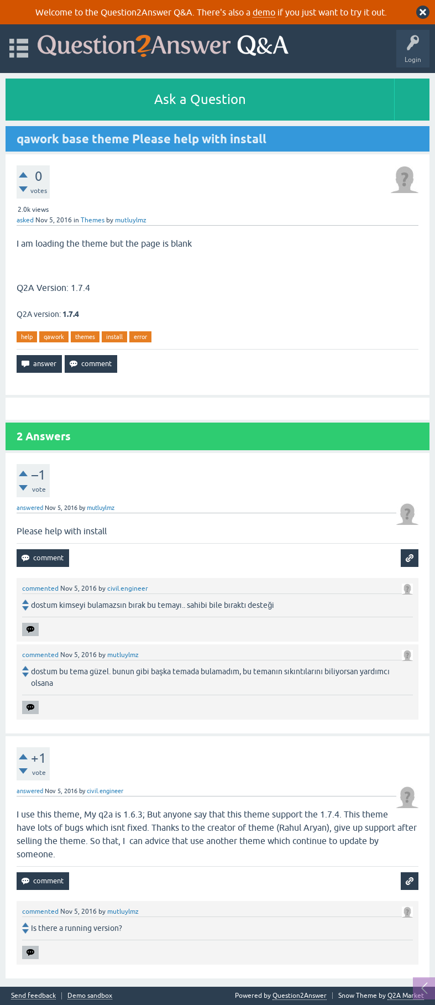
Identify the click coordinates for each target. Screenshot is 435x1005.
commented (40, 588)
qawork (54, 337)
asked (25, 220)
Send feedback (33, 995)
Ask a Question (200, 99)
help (27, 337)
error (140, 337)
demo (264, 12)
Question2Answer (299, 995)
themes (85, 337)
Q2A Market (405, 995)
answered (30, 507)
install (114, 337)
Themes (92, 220)
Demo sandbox (89, 995)
